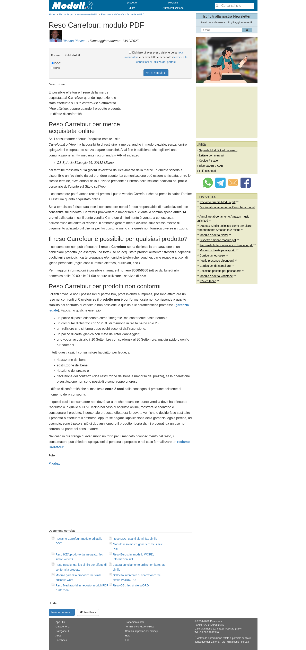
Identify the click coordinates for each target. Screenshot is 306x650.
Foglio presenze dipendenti (217, 260)
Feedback (88, 612)
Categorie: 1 (62, 626)
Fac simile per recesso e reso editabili (78, 14)
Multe (132, 7)
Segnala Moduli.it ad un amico (218, 150)
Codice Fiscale (208, 160)
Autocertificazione (173, 7)
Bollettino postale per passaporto (220, 271)
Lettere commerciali (211, 155)
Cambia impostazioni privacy (141, 631)
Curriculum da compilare (215, 265)
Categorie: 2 (62, 631)
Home (52, 14)
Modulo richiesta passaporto (217, 250)
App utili (60, 622)
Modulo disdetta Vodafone (216, 276)
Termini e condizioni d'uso (140, 626)
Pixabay (54, 463)
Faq (127, 640)
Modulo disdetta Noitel (214, 235)
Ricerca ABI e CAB (211, 165)
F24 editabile (208, 281)
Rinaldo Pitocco (74, 41)
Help (127, 635)
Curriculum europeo (212, 255)
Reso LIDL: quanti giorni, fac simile (135, 538)
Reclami (173, 2)
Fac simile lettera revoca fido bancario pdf (226, 245)
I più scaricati (207, 170)
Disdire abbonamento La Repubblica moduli (227, 207)
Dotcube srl (216, 621)
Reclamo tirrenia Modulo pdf (217, 202)
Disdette (132, 2)
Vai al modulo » (156, 72)
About (58, 635)
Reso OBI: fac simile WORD (131, 585)
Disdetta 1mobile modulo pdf (218, 240)
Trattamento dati (134, 622)
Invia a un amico (61, 612)
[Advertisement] (157, 111)
